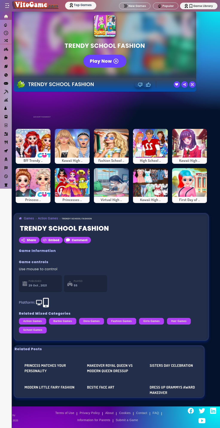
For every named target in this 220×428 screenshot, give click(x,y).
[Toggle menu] (7, 6)
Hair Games (179, 321)
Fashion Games (121, 321)
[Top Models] (81, 5)
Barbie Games (62, 321)
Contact (141, 413)
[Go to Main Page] (35, 6)
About (109, 413)
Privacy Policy (90, 413)
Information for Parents (93, 420)
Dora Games (91, 321)
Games (29, 218)
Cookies (125, 413)
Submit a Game (127, 420)
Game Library (201, 6)
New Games (135, 6)
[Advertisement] (111, 103)
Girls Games (151, 321)
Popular (165, 6)
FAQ (156, 413)
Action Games (48, 218)
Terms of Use (64, 413)
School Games (32, 329)
